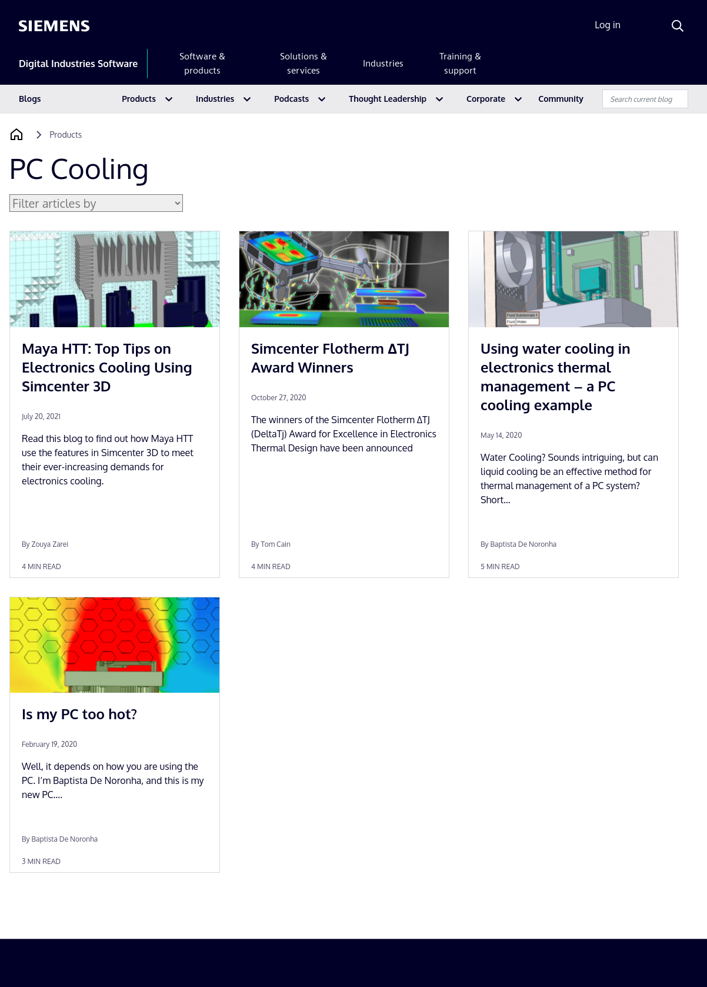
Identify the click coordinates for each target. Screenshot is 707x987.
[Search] (677, 25)
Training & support (460, 63)
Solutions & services (303, 63)
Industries (383, 63)
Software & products (202, 63)
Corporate (485, 99)
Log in (608, 25)
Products (139, 99)
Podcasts (291, 99)
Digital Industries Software (78, 63)
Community (560, 99)
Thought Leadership (387, 99)
